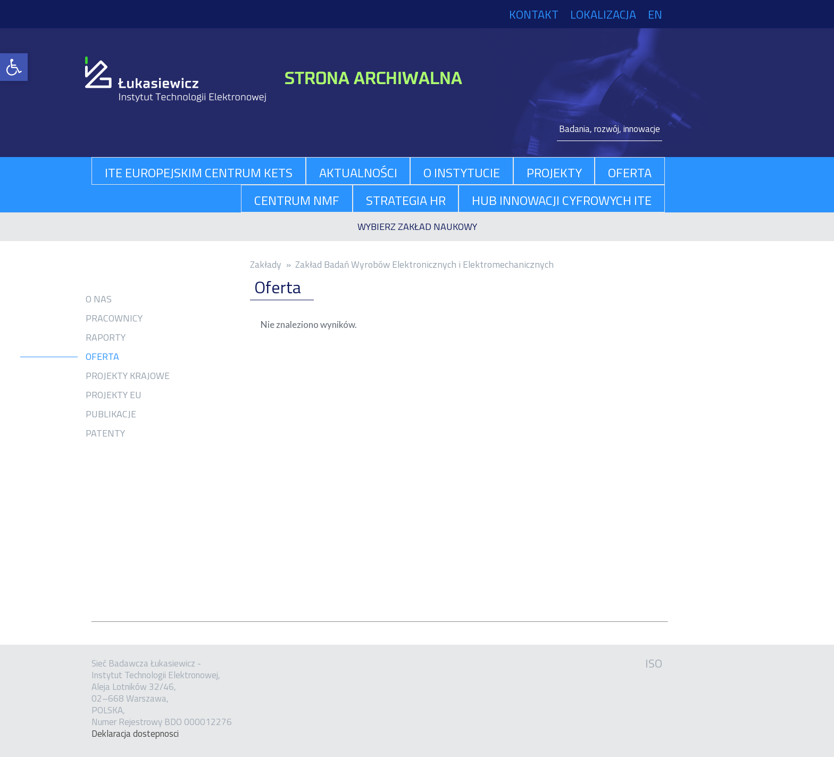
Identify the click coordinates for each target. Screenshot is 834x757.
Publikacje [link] (111, 414)
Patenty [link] (105, 433)
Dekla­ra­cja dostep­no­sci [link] (135, 733)
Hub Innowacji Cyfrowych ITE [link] (562, 200)
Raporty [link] (106, 337)
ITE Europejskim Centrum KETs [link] (199, 172)
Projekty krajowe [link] (128, 376)
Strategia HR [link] (406, 200)
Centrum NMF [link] (296, 200)
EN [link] (655, 14)
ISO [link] (653, 663)
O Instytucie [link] (461, 172)
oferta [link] (630, 172)
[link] (14, 67)
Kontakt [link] (533, 14)
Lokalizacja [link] (603, 14)
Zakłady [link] (265, 264)
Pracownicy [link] (114, 318)
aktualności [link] (358, 172)
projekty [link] (554, 172)
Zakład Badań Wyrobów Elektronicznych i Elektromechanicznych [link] (424, 264)
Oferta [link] (102, 356)
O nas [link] (99, 299)
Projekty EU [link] (113, 395)
